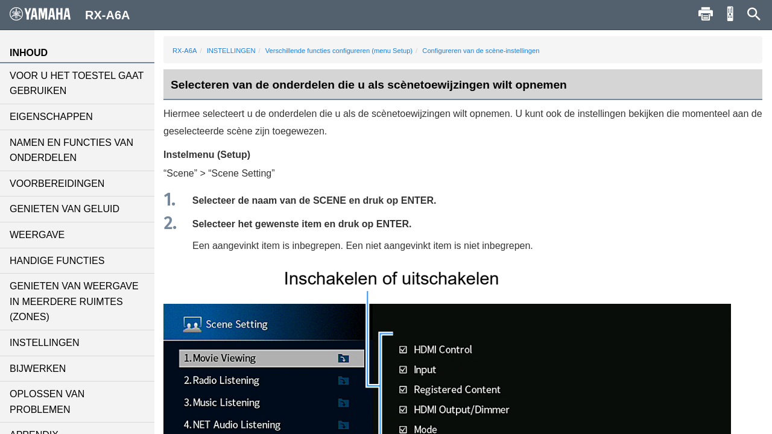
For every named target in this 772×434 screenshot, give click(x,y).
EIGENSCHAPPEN (51, 117)
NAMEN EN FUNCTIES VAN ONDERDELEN (71, 150)
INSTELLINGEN (45, 343)
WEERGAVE (37, 235)
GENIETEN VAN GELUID (64, 209)
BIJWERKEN (38, 368)
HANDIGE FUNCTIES (57, 261)
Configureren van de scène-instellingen (480, 50)
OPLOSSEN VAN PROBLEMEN (47, 402)
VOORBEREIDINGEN (57, 183)
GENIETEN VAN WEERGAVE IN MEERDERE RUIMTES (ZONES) (74, 301)
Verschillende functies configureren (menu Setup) (339, 50)
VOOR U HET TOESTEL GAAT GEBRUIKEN (77, 83)
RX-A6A (184, 50)
